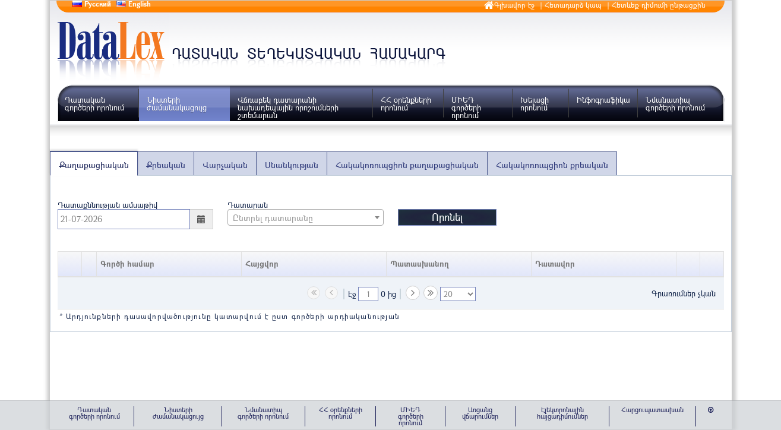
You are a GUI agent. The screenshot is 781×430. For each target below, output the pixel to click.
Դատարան (247, 204)
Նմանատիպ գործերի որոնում (675, 103)
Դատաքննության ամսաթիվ (107, 204)
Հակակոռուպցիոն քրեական (552, 164)
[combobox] (305, 217)
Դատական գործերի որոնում (94, 103)
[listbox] (458, 294)
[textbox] (368, 294)
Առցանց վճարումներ (480, 412)
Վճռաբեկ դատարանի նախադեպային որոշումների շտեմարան (288, 107)
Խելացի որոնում (534, 103)
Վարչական (225, 164)
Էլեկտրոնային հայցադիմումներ (562, 412)
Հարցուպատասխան (652, 409)
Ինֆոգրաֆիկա (603, 99)
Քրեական (165, 164)
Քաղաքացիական (94, 164)
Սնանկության (291, 164)
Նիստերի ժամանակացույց (177, 103)
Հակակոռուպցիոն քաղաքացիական (407, 164)
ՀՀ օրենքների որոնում (406, 103)
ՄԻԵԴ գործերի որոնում (466, 107)
